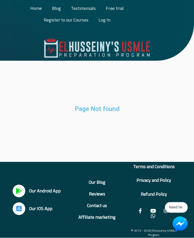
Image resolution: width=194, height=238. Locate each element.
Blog (56, 8)
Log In (104, 20)
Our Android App (45, 191)
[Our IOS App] (19, 208)
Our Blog (97, 182)
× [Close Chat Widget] (185, 219)
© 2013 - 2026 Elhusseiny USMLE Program (154, 233)
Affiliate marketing (96, 217)
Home (36, 8)
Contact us (97, 205)
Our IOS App (40, 208)
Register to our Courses (66, 20)
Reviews (97, 194)
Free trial (115, 8)
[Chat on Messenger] (180, 224)
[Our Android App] (19, 191)
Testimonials (83, 8)
